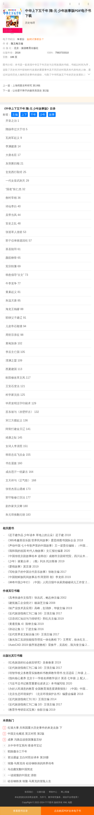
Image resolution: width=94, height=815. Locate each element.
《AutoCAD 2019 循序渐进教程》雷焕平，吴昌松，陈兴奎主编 (45, 644)
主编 (15, 114)
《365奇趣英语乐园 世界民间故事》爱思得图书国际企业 (41, 540)
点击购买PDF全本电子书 (67, 810)
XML (65, 802)
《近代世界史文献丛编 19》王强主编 (29, 634)
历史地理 (30, 22)
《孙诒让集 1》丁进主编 (21, 629)
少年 (42, 114)
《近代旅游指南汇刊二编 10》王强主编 (30, 704)
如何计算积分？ (35, 39)
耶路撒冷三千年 (17, 751)
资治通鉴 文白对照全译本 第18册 (28, 757)
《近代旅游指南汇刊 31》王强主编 (27, 699)
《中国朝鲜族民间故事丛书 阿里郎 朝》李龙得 (35, 577)
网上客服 (65, 792)
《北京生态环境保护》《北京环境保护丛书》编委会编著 (41, 693)
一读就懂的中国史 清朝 (22, 775)
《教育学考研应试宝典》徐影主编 (27, 709)
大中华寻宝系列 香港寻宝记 (25, 745)
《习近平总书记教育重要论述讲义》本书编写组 (35, 683)
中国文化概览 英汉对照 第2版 (26, 733)
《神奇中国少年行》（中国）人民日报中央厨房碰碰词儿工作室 (45, 582)
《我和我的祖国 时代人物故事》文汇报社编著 (34, 550)
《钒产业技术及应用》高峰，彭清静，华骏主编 (35, 608)
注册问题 (41, 792)
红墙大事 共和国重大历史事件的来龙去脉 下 (35, 727)
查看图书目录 (20, 810)
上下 (24, 114)
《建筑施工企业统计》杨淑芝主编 (27, 602)
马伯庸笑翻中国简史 (20, 769)
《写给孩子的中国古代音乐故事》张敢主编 (32, 571)
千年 (33, 114)
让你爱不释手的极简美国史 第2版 (31, 90)
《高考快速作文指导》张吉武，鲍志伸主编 (32, 597)
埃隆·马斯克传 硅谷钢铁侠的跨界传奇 (31, 763)
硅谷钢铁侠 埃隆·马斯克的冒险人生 (29, 781)
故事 (52, 114)
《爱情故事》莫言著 (19, 566)
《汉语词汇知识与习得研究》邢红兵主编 (31, 618)
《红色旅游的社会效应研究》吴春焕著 (30, 662)
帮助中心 (53, 792)
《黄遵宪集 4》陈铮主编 (21, 623)
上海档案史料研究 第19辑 (26, 85)
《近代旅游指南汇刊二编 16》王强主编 (30, 613)
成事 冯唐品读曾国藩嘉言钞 (25, 739)
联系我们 (29, 792)
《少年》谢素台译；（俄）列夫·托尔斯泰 (31, 561)
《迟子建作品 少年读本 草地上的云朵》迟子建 (35, 535)
